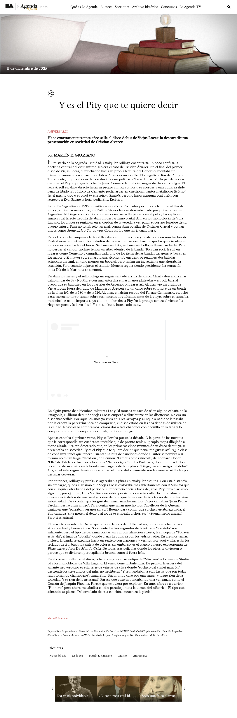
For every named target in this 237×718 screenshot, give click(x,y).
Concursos (169, 7)
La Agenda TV (190, 7)
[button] (57, 656)
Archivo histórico (145, 7)
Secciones (122, 7)
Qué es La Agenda (84, 7)
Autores (106, 7)
